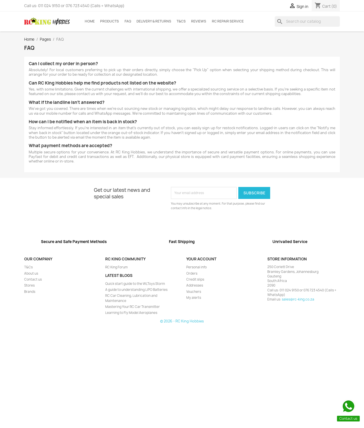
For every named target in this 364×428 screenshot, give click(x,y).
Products (109, 21)
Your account (201, 259)
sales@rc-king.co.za (298, 299)
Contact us (33, 279)
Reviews (198, 21)
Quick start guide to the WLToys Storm (135, 283)
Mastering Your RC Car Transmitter (132, 306)
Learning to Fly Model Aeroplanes (131, 312)
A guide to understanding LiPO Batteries (136, 289)
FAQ (128, 21)
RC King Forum (116, 267)
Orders (191, 273)
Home (90, 21)
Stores (29, 285)
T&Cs (181, 21)
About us (31, 273)
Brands (29, 291)
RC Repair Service (228, 21)
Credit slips (195, 279)
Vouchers (193, 291)
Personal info (196, 267)
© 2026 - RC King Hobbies (182, 321)
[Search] (307, 21)
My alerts (193, 297)
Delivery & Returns (153, 21)
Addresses (194, 285)
